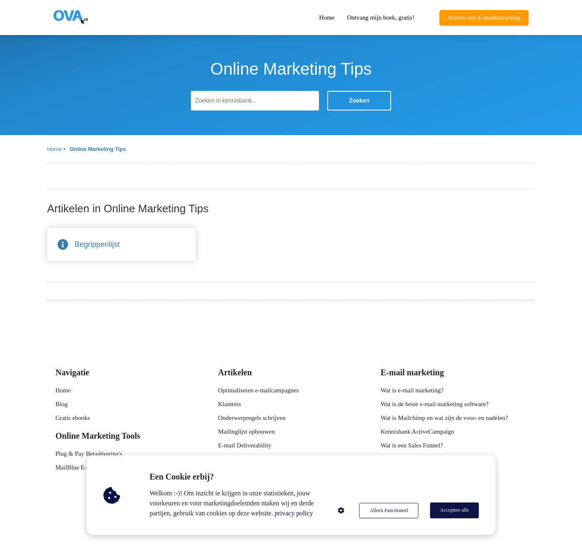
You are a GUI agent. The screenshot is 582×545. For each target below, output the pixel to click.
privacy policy (294, 513)
